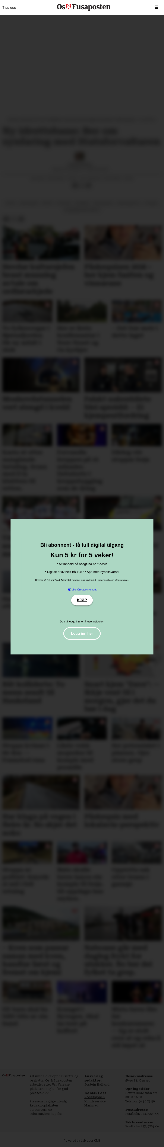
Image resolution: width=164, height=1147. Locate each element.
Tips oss (9, 7)
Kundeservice (95, 1101)
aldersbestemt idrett (82, 210)
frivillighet (103, 203)
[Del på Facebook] (75, 185)
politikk (63, 203)
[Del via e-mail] (88, 185)
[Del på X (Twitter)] (82, 185)
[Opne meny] (157, 7)
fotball (151, 203)
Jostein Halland (97, 1084)
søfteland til (129, 203)
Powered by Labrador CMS (82, 1141)
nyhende (82, 203)
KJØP (82, 600)
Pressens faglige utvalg (48, 1101)
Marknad (91, 1105)
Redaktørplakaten (44, 1105)
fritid (10, 203)
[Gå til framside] (83, 7)
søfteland (28, 203)
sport (47, 203)
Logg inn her (82, 633)
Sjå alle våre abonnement (82, 589)
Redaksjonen (94, 1097)
